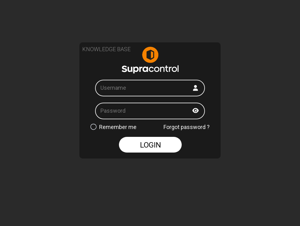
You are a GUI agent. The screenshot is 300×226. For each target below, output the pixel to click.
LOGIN (150, 145)
